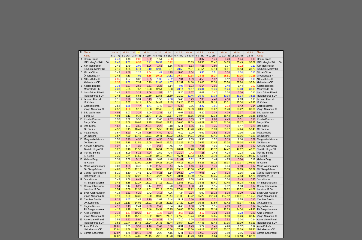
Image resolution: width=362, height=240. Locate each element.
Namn (87, 52)
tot (117, 52)
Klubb (87, 55)
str (113, 52)
